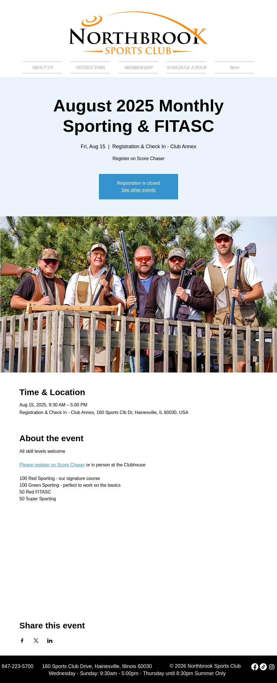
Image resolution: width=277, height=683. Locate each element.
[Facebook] (254, 666)
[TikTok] (263, 666)
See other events (139, 190)
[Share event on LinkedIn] (50, 640)
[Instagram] (271, 666)
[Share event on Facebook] (22, 640)
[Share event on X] (36, 640)
